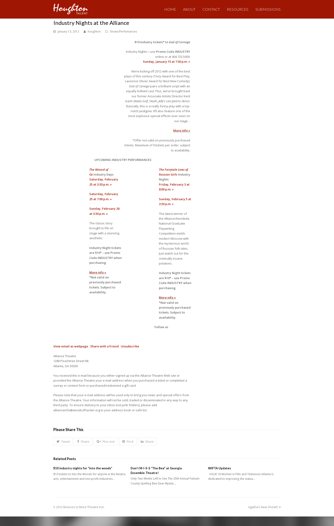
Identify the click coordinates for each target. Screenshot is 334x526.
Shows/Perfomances (123, 31)
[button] (63, 441)
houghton (94, 31)
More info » (181, 130)
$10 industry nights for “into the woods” (82, 468)
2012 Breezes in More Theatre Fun (78, 507)
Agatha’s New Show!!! (264, 507)
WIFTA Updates (219, 468)
